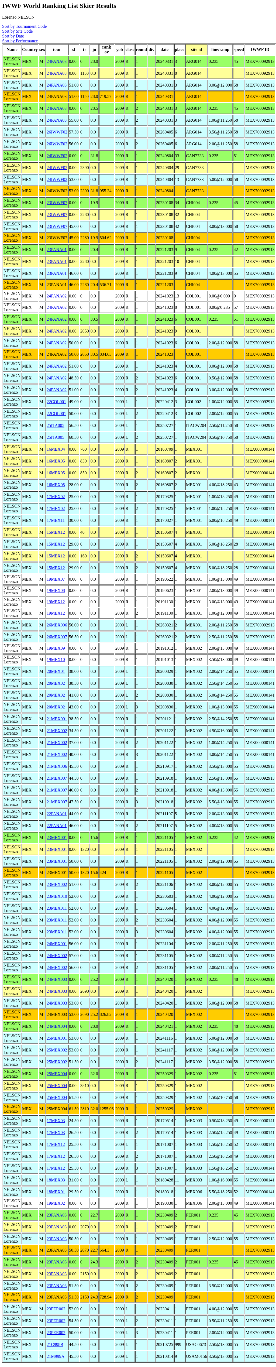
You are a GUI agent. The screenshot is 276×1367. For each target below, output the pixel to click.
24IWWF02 (57, 155)
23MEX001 (57, 837)
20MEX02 (56, 683)
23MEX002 (57, 884)
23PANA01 (57, 249)
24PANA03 (57, 61)
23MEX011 (57, 908)
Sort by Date (13, 36)
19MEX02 (56, 1203)
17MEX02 (56, 496)
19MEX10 (56, 659)
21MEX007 (57, 778)
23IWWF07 (57, 202)
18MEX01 (56, 1192)
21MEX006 (57, 766)
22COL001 (56, 401)
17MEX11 (56, 520)
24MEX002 (57, 955)
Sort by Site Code (17, 31)
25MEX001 (57, 1038)
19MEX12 (56, 601)
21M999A (55, 1356)
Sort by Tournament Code (24, 26)
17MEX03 (56, 1120)
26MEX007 (57, 637)
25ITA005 (55, 425)
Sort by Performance (20, 41)
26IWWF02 (57, 132)
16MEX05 (56, 461)
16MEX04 (56, 449)
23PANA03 (57, 1215)
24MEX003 (57, 979)
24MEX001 (57, 943)
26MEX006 (57, 625)
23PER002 (56, 1309)
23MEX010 (57, 896)
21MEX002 (57, 730)
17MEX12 (56, 1144)
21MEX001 (57, 719)
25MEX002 (57, 1050)
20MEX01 (56, 671)
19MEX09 (56, 648)
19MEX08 (56, 590)
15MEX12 (56, 532)
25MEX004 (57, 1073)
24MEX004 (57, 1026)
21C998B (55, 1344)
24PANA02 (57, 296)
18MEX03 (56, 1180)
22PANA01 (57, 813)
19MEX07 (56, 579)
